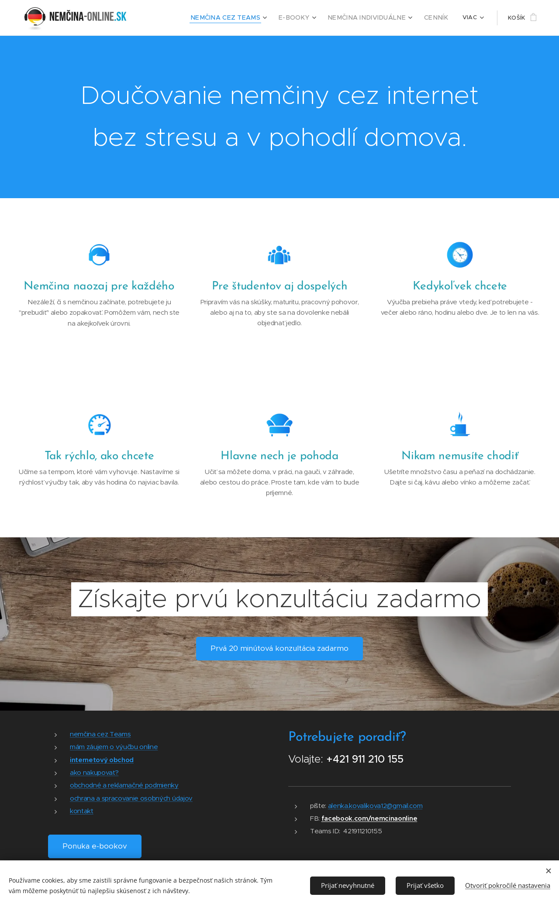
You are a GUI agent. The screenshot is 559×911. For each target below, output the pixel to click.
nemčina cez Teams (100, 734)
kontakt (81, 811)
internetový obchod (102, 759)
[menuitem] (238, 18)
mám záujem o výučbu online (114, 747)
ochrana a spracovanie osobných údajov (131, 798)
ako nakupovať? (94, 772)
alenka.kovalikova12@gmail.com (375, 805)
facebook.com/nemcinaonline (369, 818)
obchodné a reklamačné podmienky (124, 785)
